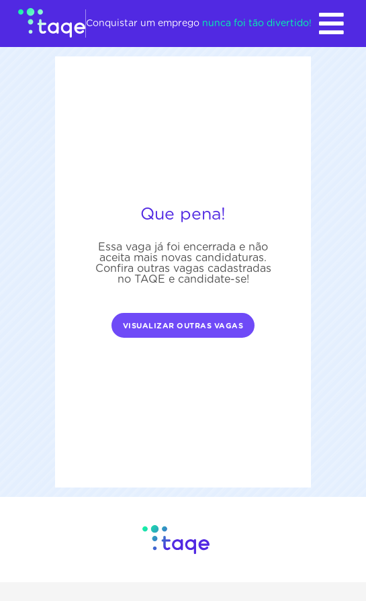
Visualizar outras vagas (183, 326)
